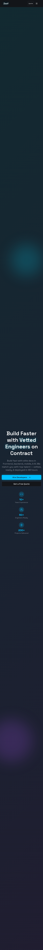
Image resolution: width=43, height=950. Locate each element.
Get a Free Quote (21, 484)
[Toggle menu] (37, 3)
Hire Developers (22, 477)
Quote (31, 3)
